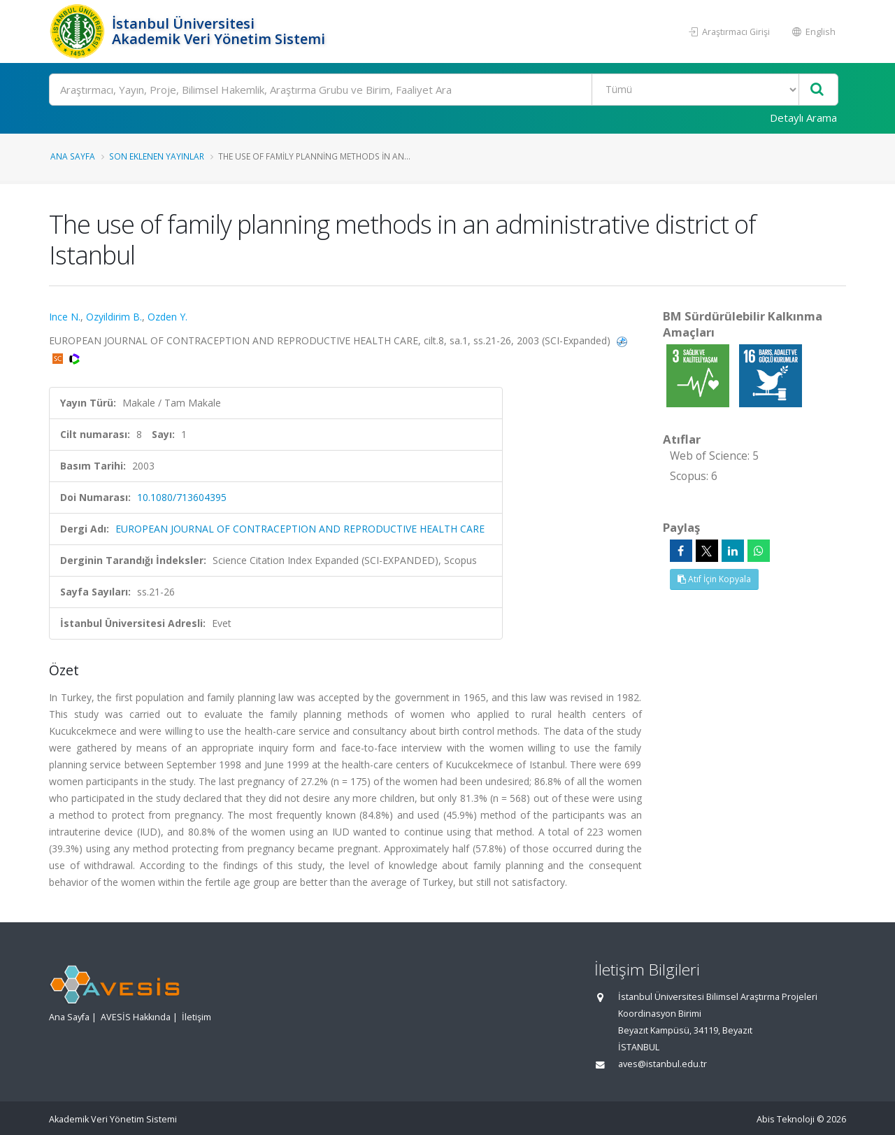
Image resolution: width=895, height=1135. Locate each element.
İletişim (196, 1017)
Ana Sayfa (72, 156)
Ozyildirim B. (114, 316)
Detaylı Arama (803, 118)
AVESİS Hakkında (136, 1017)
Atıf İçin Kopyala (714, 579)
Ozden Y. (167, 316)
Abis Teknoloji (786, 1119)
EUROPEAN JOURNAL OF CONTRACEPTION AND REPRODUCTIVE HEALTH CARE (300, 528)
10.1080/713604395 (182, 497)
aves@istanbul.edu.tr (662, 1064)
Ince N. (64, 316)
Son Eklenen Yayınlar (156, 156)
